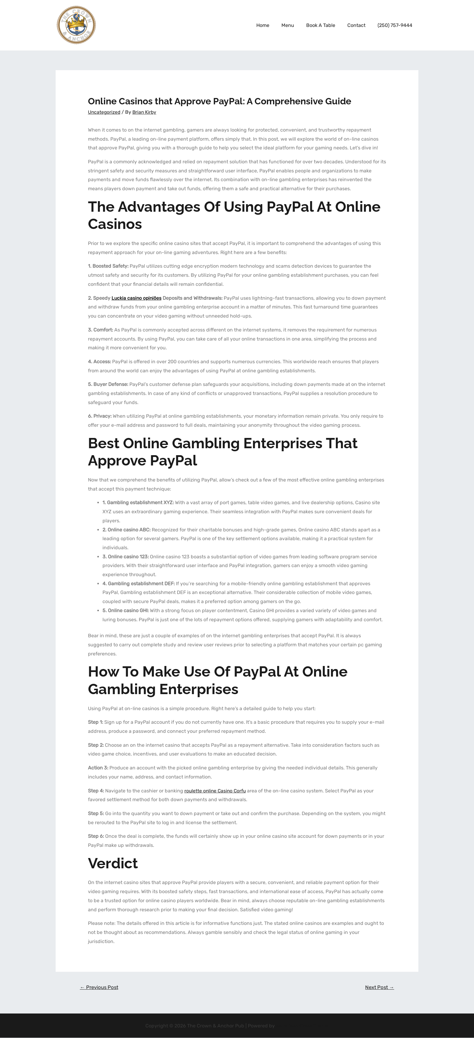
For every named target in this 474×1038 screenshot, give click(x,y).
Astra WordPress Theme (302, 1026)
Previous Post (100, 987)
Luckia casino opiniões (137, 298)
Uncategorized (104, 112)
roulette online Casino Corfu (216, 790)
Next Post (379, 987)
